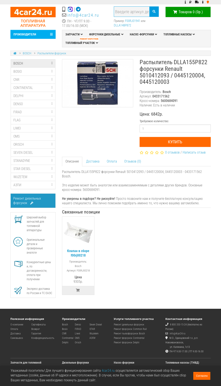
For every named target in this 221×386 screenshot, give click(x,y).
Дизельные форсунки (75, 362)
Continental (68, 338)
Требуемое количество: (154, 121)
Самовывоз (16, 338)
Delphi (65, 342)
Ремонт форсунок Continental (129, 338)
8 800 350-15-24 (178, 324)
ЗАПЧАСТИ (74, 34)
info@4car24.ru (83, 15)
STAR (92, 329)
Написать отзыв (194, 152)
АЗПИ (33, 185)
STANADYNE (33, 161)
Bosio (65, 329)
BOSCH (27, 53)
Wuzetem (94, 333)
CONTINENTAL (33, 88)
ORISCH (33, 144)
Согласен (202, 375)
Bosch (65, 324)
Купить (175, 141)
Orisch (78, 342)
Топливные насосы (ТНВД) (182, 362)
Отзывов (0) (132, 161)
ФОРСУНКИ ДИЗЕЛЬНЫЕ (106, 34)
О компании (16, 324)
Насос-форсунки (124, 362)
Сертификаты (38, 324)
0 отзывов (172, 152)
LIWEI (33, 128)
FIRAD (33, 112)
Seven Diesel (96, 324)
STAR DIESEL (33, 169)
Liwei (77, 333)
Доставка (93, 161)
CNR (33, 80)
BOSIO (33, 72)
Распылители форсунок (52, 53)
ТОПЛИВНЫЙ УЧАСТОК (82, 42)
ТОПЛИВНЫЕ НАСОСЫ (179, 34)
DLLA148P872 (122, 25)
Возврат (35, 329)
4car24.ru (108, 371)
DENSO (33, 104)
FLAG (33, 120)
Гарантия (36, 333)
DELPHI (33, 96)
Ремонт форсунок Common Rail (130, 329)
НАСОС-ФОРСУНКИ (143, 34)
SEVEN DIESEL (33, 153)
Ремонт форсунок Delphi (126, 342)
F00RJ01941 (132, 21)
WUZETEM (33, 177)
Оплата (112, 161)
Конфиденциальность (42, 338)
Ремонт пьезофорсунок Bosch (129, 333)
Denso (78, 324)
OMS (33, 136)
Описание (72, 161)
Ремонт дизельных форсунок (27, 200)
